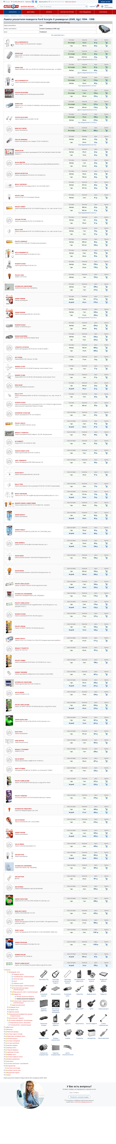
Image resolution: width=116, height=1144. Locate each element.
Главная (6, 16)
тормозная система (13, 1052)
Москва (7, 2)
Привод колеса (11, 1047)
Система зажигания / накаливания (17, 1063)
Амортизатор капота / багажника (20, 1022)
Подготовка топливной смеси (16, 1036)
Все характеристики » (58, 35)
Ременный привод (12, 1032)
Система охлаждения (13, 1041)
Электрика (10, 1061)
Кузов (8, 970)
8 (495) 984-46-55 (18, 2)
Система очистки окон (14, 1070)
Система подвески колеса (15, 1057)
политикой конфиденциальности (83, 1102)
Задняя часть (14, 1009)
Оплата (49, 12)
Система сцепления (13, 1043)
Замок (9, 1075)
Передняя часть (15, 972)
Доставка (31, 12)
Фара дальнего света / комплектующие (25, 992)
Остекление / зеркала (16, 1018)
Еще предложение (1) (87, 86)
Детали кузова (14, 1012)
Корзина (92, 6)
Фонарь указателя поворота (25, 996)
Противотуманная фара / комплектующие (21, 989)
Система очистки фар (13, 1068)
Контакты (103, 12)
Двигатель (10, 1027)
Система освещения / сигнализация (21, 1020)
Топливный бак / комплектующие (23, 976)
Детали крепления (19, 1005)
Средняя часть (14, 1007)
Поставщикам (85, 12)
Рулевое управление (13, 1059)
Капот (15, 981)
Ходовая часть (11, 1054)
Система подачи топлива (14, 1034)
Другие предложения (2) (87, 59)
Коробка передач (12, 1045)
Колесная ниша (18, 979)
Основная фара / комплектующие (23, 986)
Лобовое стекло (18, 983)
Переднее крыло (18, 974)
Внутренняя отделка (13, 1072)
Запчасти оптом (67, 12)
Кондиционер (11, 1066)
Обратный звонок (70, 2)
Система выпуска (12, 1038)
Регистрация (108, 7)
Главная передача (12, 1050)
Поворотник (17, 994)
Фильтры (10, 1029)
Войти (106, 5)
